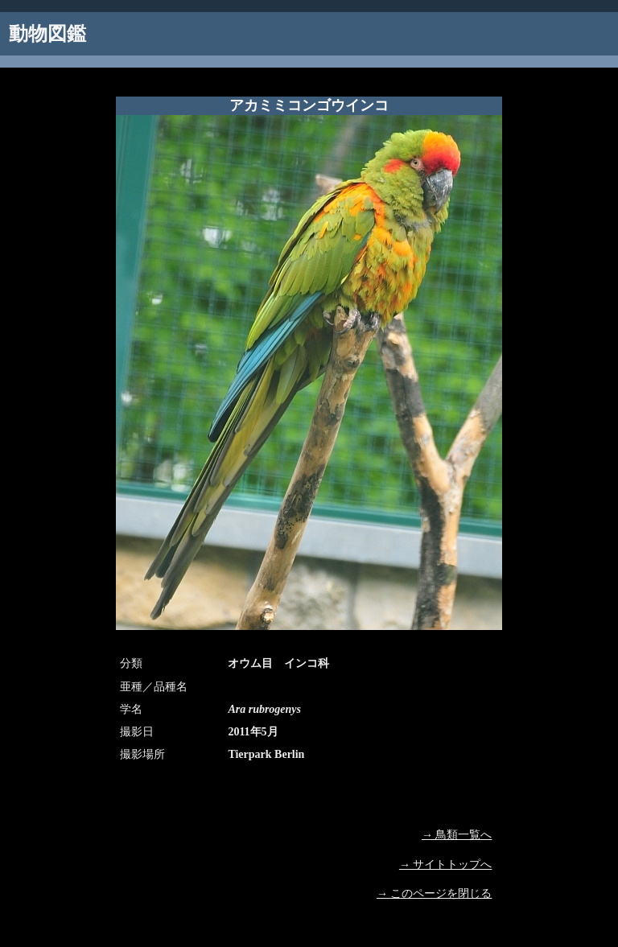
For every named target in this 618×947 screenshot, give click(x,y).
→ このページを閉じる (434, 893)
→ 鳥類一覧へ (457, 835)
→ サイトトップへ (445, 864)
